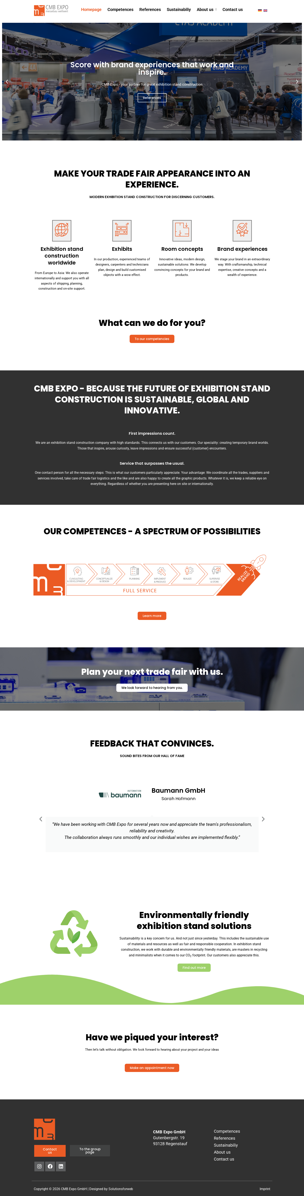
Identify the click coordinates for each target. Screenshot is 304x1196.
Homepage (91, 9)
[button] (207, 9)
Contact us (233, 9)
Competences (120, 9)
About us (207, 9)
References (150, 9)
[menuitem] (260, 10)
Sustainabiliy (179, 9)
